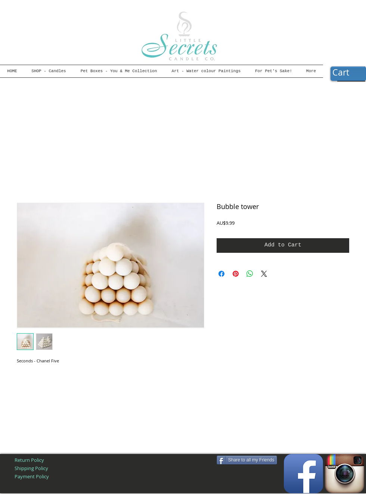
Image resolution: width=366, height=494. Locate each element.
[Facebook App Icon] (303, 473)
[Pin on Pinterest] (235, 273)
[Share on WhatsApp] (249, 273)
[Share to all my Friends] (247, 459)
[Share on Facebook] (221, 273)
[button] (348, 73)
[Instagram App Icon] (344, 473)
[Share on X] (264, 273)
